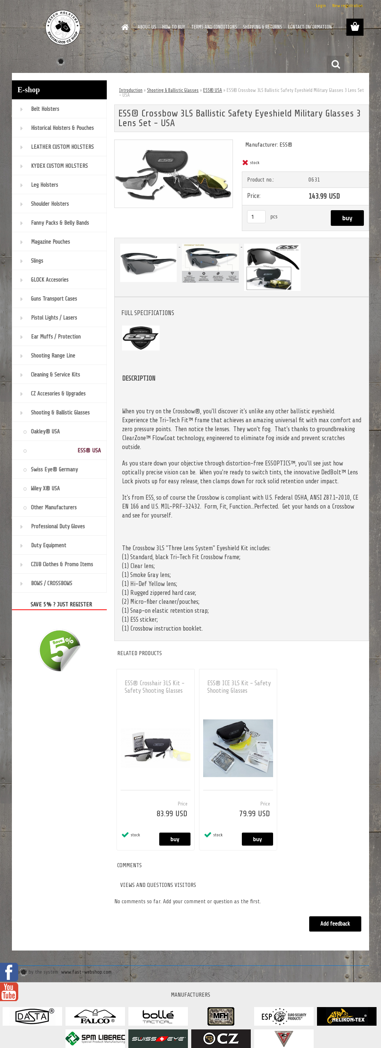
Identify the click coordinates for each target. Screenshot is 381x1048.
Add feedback (335, 924)
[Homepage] (123, 27)
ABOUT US (147, 27)
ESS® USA (212, 90)
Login (321, 5)
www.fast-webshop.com (86, 972)
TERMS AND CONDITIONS (214, 27)
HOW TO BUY (173, 27)
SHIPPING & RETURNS (262, 27)
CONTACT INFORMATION (310, 27)
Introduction (131, 90)
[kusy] (256, 216)
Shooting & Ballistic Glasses (173, 90)
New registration (347, 5)
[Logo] (63, 27)
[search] (335, 64)
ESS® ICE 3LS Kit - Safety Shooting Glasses (239, 687)
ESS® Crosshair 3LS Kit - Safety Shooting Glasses (155, 687)
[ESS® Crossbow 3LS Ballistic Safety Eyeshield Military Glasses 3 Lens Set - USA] (174, 143)
